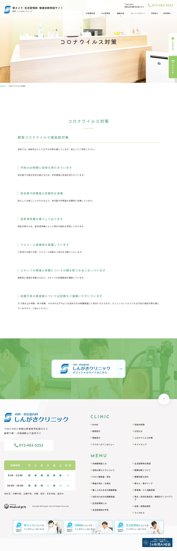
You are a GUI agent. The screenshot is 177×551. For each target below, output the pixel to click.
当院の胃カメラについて (103, 470)
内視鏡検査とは (99, 463)
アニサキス (139, 512)
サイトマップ (140, 444)
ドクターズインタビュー (103, 444)
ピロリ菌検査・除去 (101, 476)
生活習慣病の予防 (100, 509)
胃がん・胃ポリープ (143, 483)
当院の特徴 (139, 424)
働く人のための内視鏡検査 (104, 490)
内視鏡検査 (90, 13)
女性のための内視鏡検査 (103, 496)
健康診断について (142, 470)
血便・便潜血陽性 (142, 506)
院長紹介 (155, 13)
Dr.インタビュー (138, 13)
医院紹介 (96, 431)
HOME (2, 86)
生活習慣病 (105, 13)
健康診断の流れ (141, 476)
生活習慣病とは (99, 503)
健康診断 (120, 13)
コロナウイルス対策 (143, 437)
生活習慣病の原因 (142, 463)
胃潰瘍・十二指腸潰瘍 (144, 490)
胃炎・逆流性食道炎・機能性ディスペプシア (153, 498)
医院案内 (167, 13)
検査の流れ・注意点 (101, 483)
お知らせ (138, 431)
